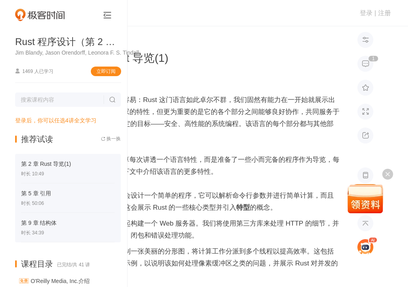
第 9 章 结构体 (39, 223)
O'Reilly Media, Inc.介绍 (60, 281)
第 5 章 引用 (36, 193)
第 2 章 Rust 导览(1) (46, 164)
